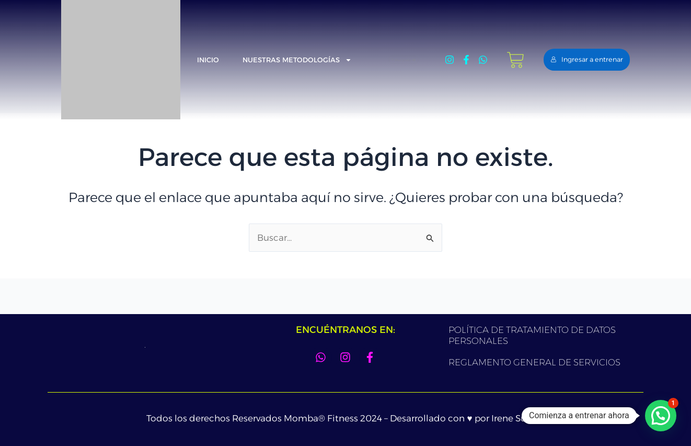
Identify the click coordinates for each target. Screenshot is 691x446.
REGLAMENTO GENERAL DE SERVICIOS (534, 362)
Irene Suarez (518, 418)
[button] (660, 415)
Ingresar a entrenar (586, 59)
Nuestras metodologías (297, 59)
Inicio (208, 59)
